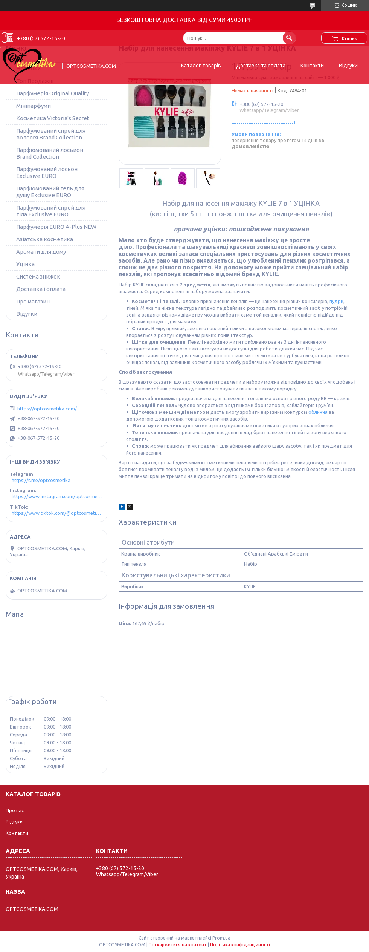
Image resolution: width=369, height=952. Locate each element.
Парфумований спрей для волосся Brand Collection (50, 134)
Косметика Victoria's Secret (52, 118)
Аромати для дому (41, 251)
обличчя (318, 412)
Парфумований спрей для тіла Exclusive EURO (50, 210)
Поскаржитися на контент (178, 944)
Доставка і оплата (41, 289)
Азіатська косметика (44, 239)
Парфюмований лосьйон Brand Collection (49, 153)
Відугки (26, 314)
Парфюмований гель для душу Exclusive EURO (50, 191)
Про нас (15, 810)
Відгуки (348, 66)
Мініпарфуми (33, 106)
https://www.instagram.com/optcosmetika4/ (57, 496)
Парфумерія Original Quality (52, 93)
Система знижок (38, 276)
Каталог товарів (201, 66)
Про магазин (33, 301)
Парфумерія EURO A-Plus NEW (56, 226)
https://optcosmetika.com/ (47, 408)
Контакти (312, 66)
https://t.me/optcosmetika (41, 480)
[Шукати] (289, 37)
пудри (336, 301)
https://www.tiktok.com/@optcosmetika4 (57, 513)
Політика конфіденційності (240, 944)
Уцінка (25, 264)
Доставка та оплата (260, 66)
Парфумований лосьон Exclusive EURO (47, 172)
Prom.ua (221, 937)
